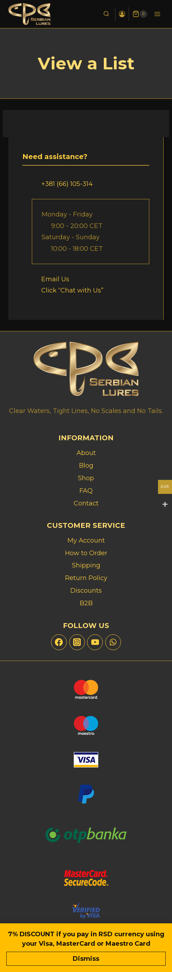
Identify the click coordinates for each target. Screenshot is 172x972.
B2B (86, 603)
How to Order (86, 553)
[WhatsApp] (113, 642)
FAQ (86, 491)
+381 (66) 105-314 (67, 184)
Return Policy (86, 578)
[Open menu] (157, 13)
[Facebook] (59, 642)
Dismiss (86, 959)
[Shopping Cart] (139, 14)
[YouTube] (95, 642)
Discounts (86, 590)
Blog (86, 465)
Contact (86, 503)
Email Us (55, 279)
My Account (86, 540)
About (86, 453)
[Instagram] (77, 642)
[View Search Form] (106, 14)
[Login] (122, 14)
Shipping (86, 565)
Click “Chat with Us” (72, 290)
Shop (86, 478)
